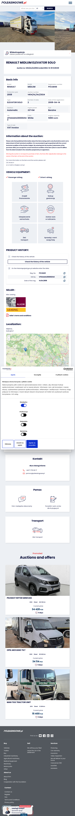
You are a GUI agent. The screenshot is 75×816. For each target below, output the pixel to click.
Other (6, 756)
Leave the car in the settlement (34, 738)
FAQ (51, 770)
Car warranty (55, 737)
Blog (5, 767)
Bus (5, 740)
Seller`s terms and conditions (18, 305)
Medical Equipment (10, 748)
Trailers (6, 737)
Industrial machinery (11, 743)
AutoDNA (54, 752)
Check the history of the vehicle (37, 252)
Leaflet (50, 359)
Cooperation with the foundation (11, 770)
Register (53, 768)
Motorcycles (8, 753)
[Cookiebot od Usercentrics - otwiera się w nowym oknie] (64, 385)
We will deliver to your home (58, 746)
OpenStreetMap (58, 359)
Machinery (7, 750)
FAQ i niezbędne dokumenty (22, 497)
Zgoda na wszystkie (61, 429)
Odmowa (14, 429)
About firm (7, 764)
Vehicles (6, 735)
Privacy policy (55, 775)
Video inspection (56, 743)
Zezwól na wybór (37, 429)
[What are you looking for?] (26, 8)
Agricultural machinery (11, 745)
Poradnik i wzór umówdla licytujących (53, 498)
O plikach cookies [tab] (62, 390)
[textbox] (38, 8)
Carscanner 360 (56, 750)
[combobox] (38, 8)
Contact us (54, 765)
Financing (54, 735)
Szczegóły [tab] (37, 390)
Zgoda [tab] (13, 390)
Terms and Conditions (57, 773)
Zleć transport (37, 528)
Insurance (54, 740)
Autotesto (54, 755)
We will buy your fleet (34, 735)
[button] (73, 26)
